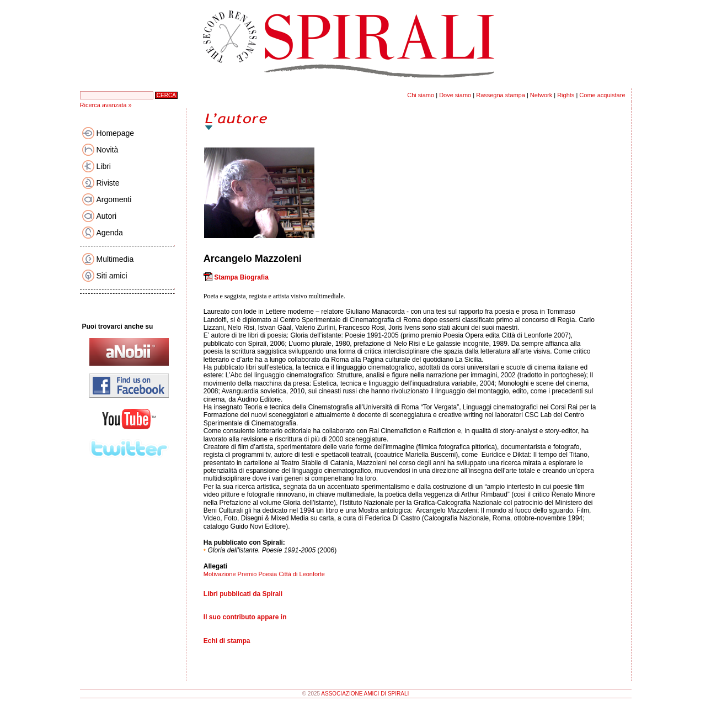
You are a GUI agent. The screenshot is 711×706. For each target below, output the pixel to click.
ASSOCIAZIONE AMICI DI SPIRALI (365, 694)
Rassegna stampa (500, 95)
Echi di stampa (227, 641)
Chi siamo (420, 95)
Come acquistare (602, 95)
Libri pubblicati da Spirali (243, 594)
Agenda (110, 232)
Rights (565, 95)
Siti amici (112, 275)
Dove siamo (455, 95)
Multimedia (115, 259)
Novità (108, 149)
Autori (107, 216)
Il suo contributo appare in (245, 617)
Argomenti (114, 199)
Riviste (108, 182)
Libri (104, 166)
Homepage (116, 133)
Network (541, 95)
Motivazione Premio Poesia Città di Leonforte (264, 574)
